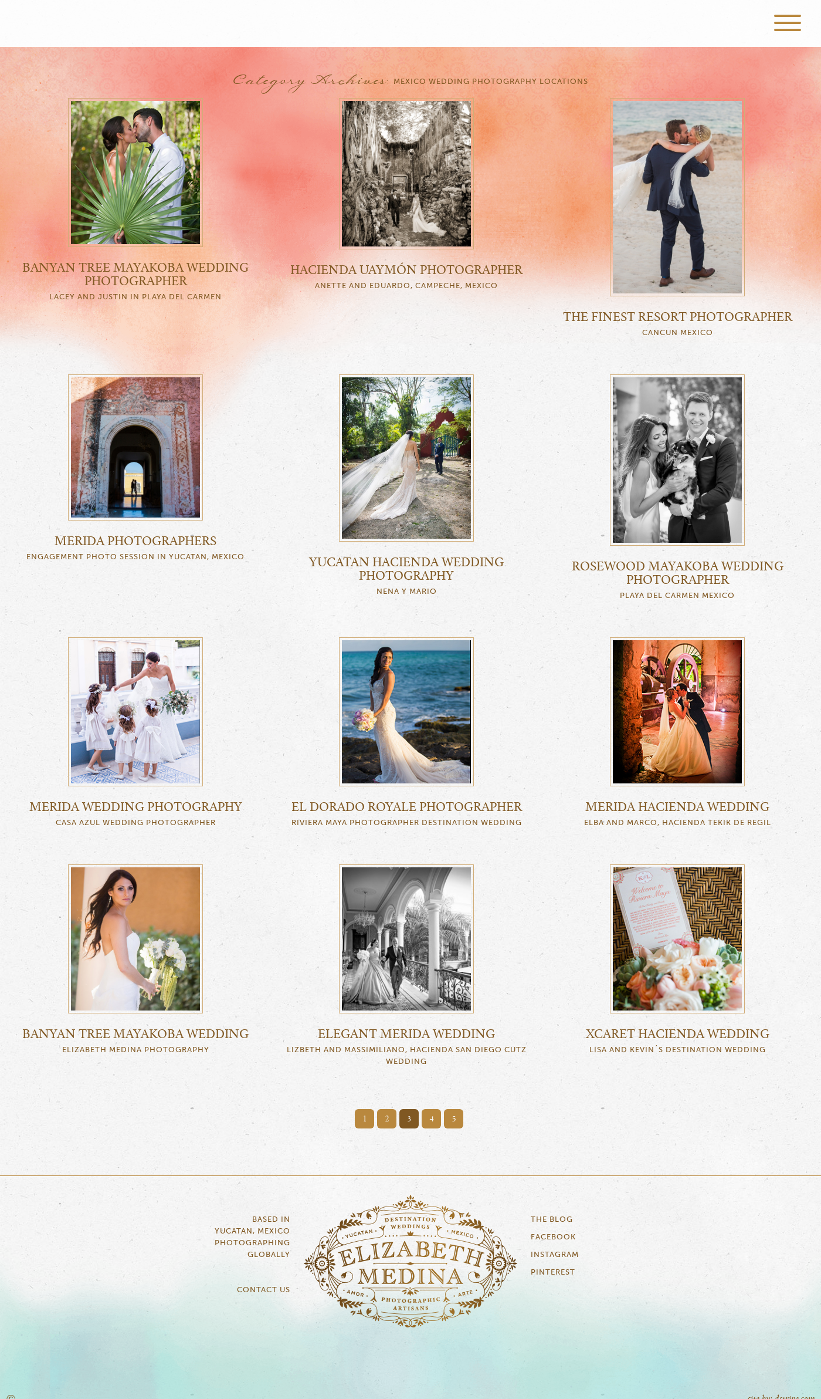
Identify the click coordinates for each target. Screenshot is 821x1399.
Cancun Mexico (677, 333)
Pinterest (553, 1272)
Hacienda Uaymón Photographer (406, 270)
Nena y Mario (406, 592)
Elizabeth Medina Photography (410, 23)
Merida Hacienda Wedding (677, 807)
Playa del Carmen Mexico (677, 596)
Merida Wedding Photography (135, 807)
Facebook (553, 1237)
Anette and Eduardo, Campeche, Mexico (406, 286)
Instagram (555, 1255)
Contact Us (263, 1290)
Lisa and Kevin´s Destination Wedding (677, 1050)
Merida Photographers (135, 542)
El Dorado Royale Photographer (406, 807)
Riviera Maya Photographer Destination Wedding (406, 823)
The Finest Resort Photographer (677, 317)
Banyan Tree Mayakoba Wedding (135, 1034)
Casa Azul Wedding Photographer (136, 823)
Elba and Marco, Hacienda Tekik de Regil (677, 823)
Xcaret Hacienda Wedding (677, 1034)
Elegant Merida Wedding (406, 1034)
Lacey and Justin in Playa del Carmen (135, 297)
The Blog (552, 1220)
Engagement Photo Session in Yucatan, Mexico (135, 557)
